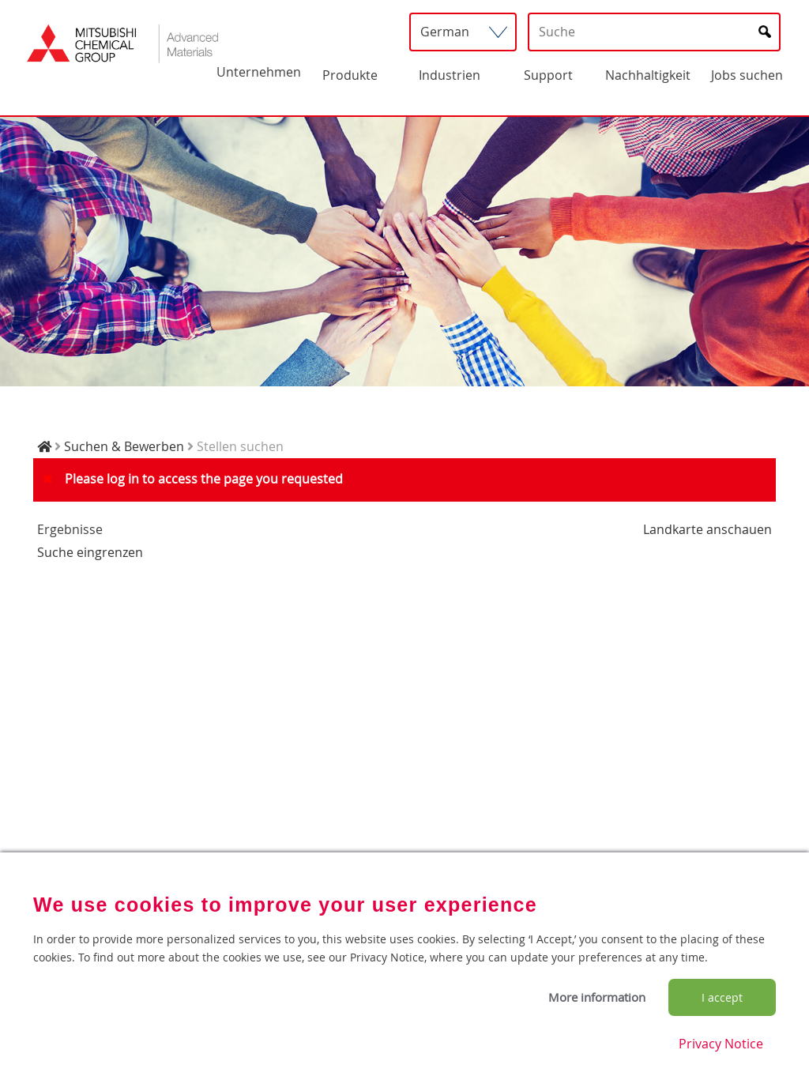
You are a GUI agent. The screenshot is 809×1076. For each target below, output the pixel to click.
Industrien (449, 75)
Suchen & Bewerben (124, 446)
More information (596, 997)
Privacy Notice (721, 1043)
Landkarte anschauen (707, 529)
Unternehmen (258, 72)
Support (548, 75)
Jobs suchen (747, 75)
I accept (722, 997)
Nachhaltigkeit (647, 75)
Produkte (350, 75)
